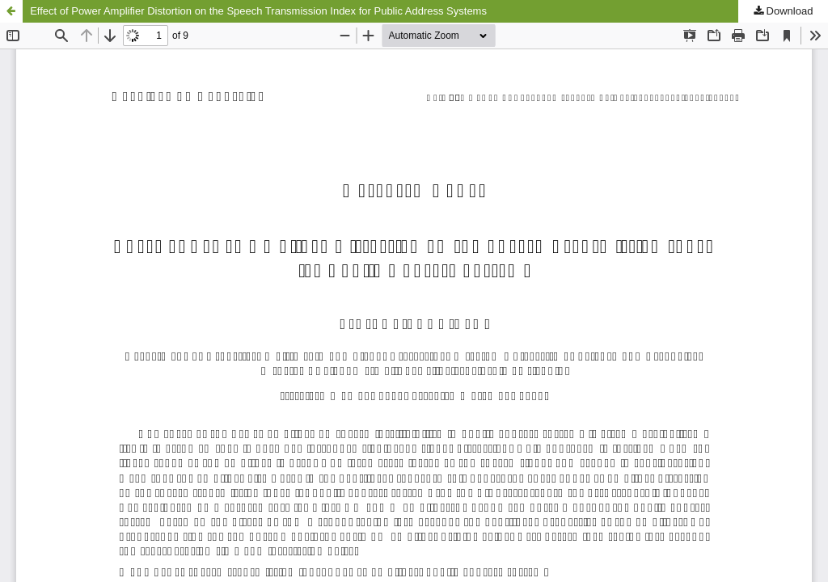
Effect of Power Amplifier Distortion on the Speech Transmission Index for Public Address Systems (258, 11)
